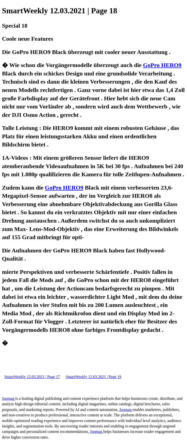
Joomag (8, 398)
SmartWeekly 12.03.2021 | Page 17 (32, 377)
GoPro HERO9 (162, 65)
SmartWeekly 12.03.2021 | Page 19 (93, 377)
